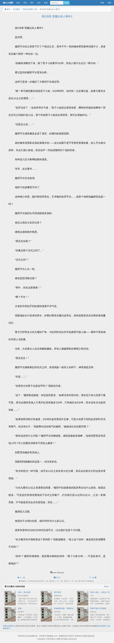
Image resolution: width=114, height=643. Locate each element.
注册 (109, 3)
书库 (25, 3)
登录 (102, 3)
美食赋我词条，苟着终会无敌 (65, 608)
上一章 (21, 578)
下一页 (93, 578)
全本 (39, 3)
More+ (106, 586)
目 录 (57, 578)
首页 (18, 3)
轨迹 (46, 3)
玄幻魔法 (16, 9)
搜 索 (66, 3)
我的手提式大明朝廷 (98, 608)
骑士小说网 (8, 3)
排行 (32, 3)
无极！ (20, 608)
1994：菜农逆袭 (24, 592)
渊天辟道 (57, 592)
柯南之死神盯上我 (30, 9)
